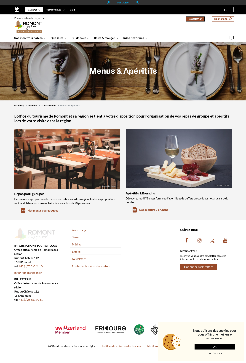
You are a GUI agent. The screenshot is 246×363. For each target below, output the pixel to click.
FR (225, 9)
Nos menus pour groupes (43, 210)
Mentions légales (156, 345)
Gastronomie (49, 105)
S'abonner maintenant (198, 267)
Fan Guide (123, 2)
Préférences (215, 353)
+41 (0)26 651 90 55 (31, 266)
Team (75, 237)
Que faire (57, 38)
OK (215, 346)
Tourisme (32, 9)
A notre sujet (80, 230)
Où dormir (79, 38)
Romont (32, 105)
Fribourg (19, 105)
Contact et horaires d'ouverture (91, 266)
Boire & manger (104, 38)
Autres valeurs (53, 9)
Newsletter (195, 18)
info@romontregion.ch (28, 272)
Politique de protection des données (121, 345)
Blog (72, 9)
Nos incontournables (28, 38)
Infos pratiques (133, 38)
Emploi (76, 251)
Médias (76, 244)
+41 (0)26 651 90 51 (31, 299)
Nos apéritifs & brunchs (153, 209)
